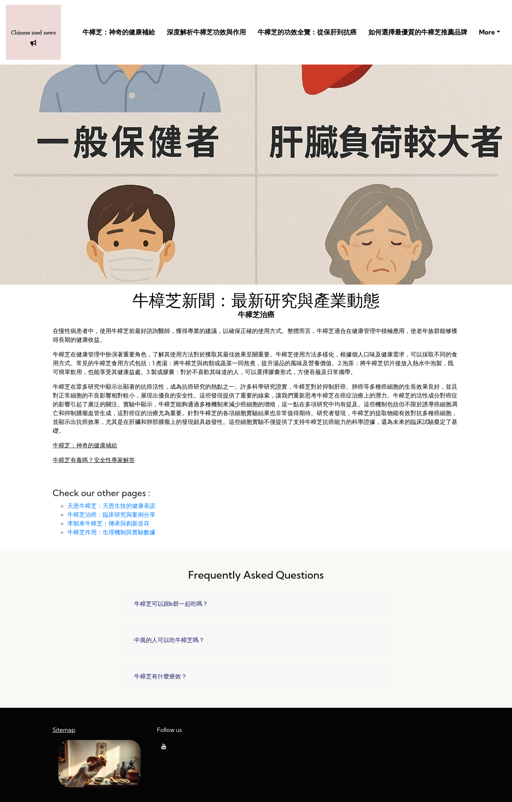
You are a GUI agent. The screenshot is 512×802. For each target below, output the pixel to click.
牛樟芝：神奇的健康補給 (118, 32)
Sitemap (64, 729)
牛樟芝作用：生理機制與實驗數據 (111, 532)
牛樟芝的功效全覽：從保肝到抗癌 (307, 32)
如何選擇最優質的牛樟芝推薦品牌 (417, 32)
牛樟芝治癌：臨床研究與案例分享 (111, 514)
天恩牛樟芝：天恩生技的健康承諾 (111, 505)
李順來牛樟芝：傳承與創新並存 (108, 523)
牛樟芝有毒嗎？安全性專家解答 (94, 460)
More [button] (487, 32)
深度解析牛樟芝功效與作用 (206, 32)
